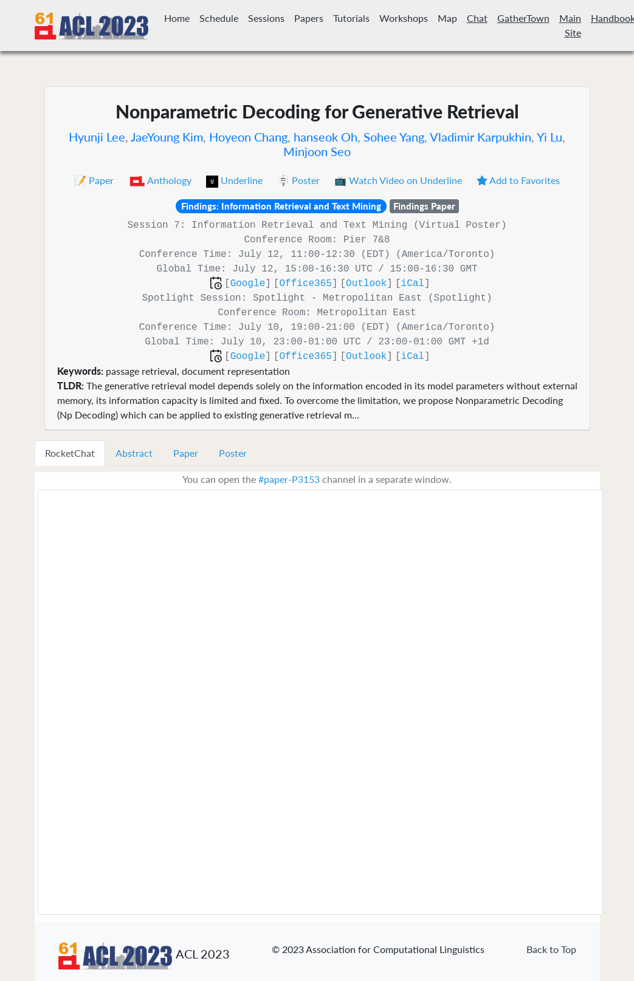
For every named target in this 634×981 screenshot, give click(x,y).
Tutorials (351, 18)
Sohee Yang (394, 136)
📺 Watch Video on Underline (399, 180)
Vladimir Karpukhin (480, 136)
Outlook (366, 283)
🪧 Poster (299, 180)
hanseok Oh (325, 136)
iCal (412, 283)
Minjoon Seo (317, 151)
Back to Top (551, 949)
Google (248, 283)
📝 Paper (95, 180)
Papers (308, 18)
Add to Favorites (518, 180)
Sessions (266, 18)
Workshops (403, 18)
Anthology (161, 180)
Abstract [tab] (134, 453)
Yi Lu (549, 136)
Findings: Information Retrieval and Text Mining (281, 205)
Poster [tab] (233, 453)
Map (447, 18)
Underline (235, 180)
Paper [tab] (185, 453)
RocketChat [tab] (70, 453)
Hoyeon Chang (248, 136)
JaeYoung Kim (167, 136)
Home (177, 18)
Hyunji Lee (97, 136)
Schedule (218, 18)
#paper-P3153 (289, 479)
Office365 (305, 283)
